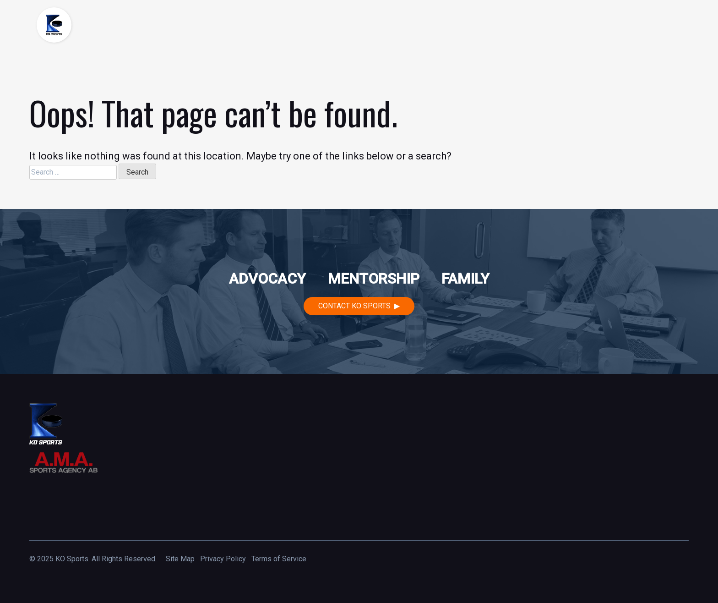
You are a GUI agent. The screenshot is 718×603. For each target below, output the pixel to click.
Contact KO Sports (354, 306)
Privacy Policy (223, 558)
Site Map (180, 558)
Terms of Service (278, 558)
